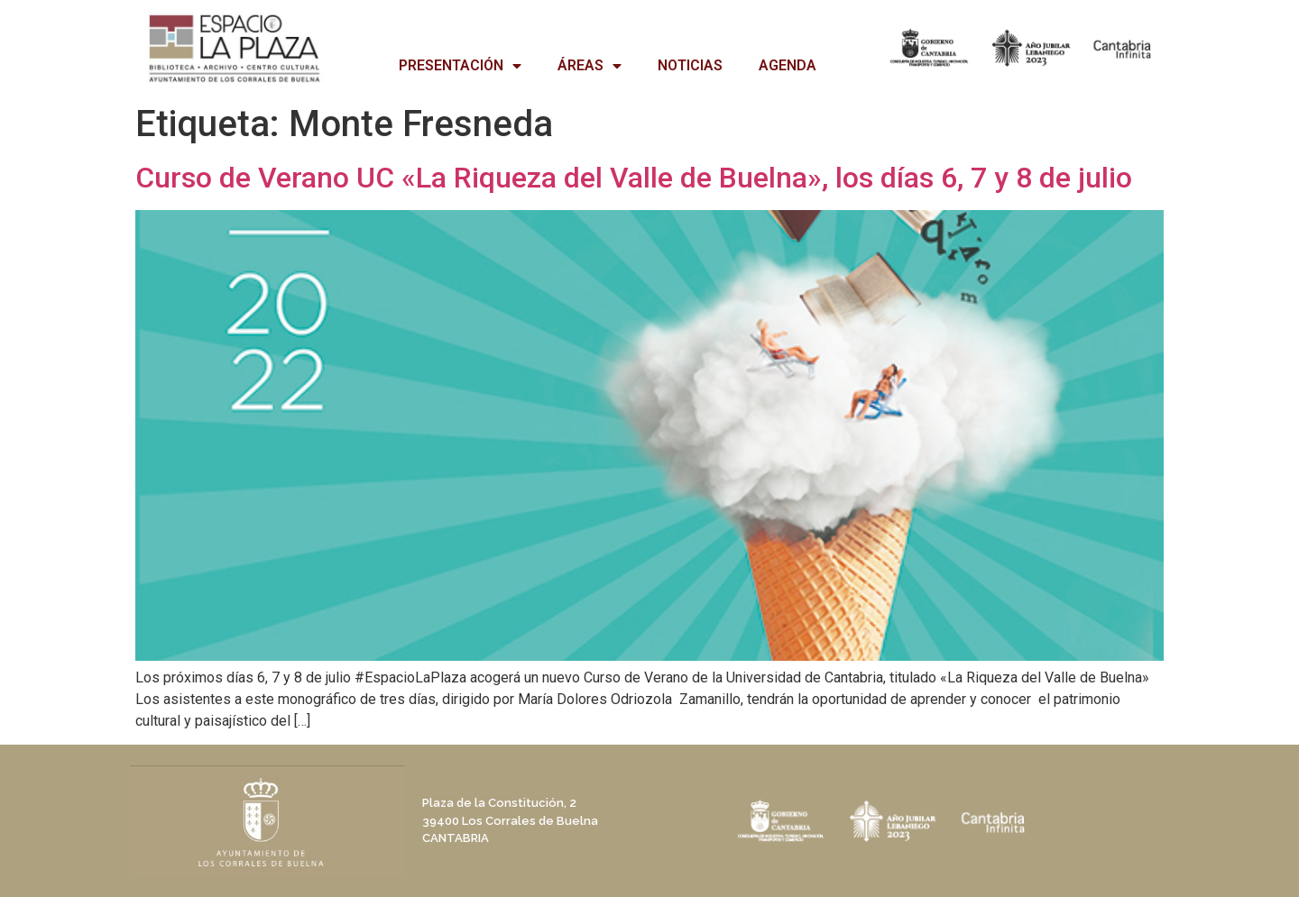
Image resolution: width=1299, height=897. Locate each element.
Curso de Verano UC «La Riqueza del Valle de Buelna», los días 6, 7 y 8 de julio (633, 177)
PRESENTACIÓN (460, 66)
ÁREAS (589, 66)
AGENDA (787, 65)
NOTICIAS (690, 65)
